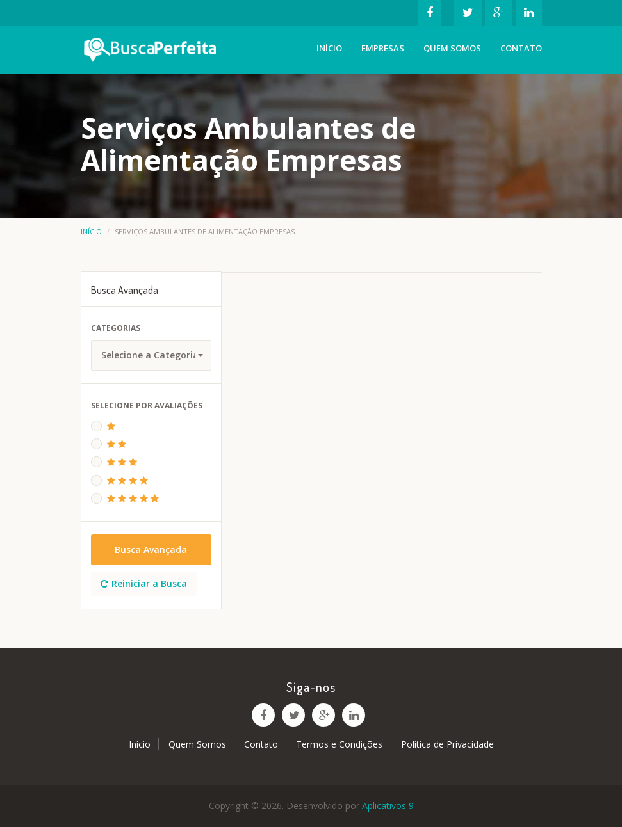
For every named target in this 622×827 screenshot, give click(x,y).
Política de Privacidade (447, 744)
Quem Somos (452, 48)
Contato (521, 48)
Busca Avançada (151, 549)
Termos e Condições (340, 744)
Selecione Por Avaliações (146, 405)
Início (329, 48)
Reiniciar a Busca (144, 583)
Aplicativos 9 (388, 805)
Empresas (382, 48)
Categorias (115, 328)
